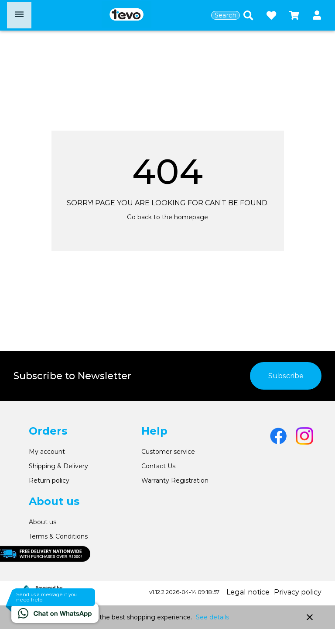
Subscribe (286, 376)
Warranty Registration (175, 480)
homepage (191, 217)
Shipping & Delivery (58, 466)
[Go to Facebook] (278, 436)
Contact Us (158, 466)
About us (42, 522)
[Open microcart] (294, 15)
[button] (317, 15)
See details (212, 617)
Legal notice (248, 592)
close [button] (309, 617)
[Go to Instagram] (304, 436)
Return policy (49, 480)
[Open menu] (19, 15)
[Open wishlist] (271, 15)
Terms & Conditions (58, 536)
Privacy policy (297, 592)
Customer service (168, 452)
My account (47, 452)
